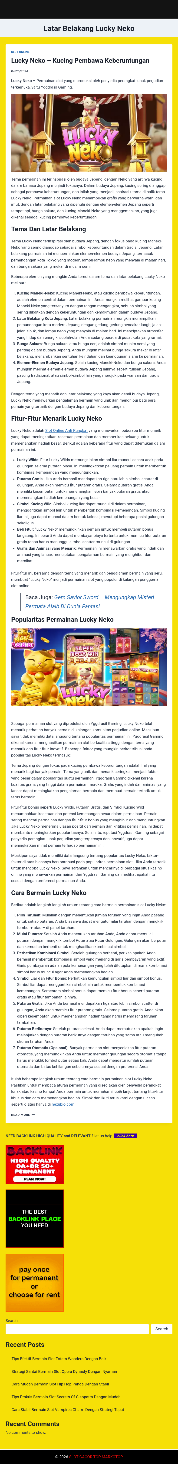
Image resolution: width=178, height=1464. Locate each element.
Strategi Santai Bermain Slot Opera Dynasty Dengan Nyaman (64, 1371)
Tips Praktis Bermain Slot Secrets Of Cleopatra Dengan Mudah (66, 1397)
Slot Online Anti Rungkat (66, 430)
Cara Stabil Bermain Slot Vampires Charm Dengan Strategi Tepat (68, 1409)
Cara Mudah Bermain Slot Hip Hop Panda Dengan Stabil (60, 1384)
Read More (23, 1115)
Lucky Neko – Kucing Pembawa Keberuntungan (80, 60)
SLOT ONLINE (20, 52)
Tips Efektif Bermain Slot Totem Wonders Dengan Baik (59, 1358)
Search (12, 1320)
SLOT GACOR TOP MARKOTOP (96, 1456)
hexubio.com (63, 1104)
